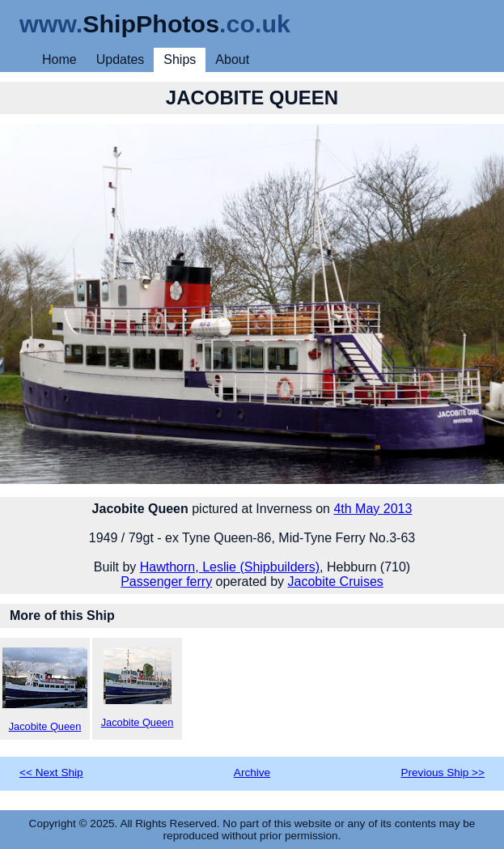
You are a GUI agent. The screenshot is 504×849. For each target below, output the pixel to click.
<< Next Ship (51, 772)
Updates (120, 59)
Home (59, 59)
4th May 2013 (372, 509)
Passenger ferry (166, 581)
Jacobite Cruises (335, 581)
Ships (179, 59)
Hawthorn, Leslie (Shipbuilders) (230, 567)
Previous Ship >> (442, 772)
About (232, 59)
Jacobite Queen (44, 689)
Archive (252, 772)
